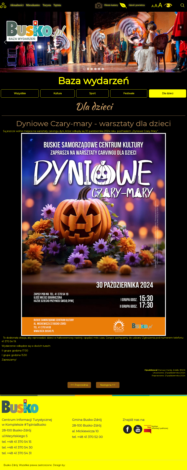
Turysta (47, 5)
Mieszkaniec (33, 5)
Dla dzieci (167, 93)
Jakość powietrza (137, 5)
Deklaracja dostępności (85, 445)
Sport (92, 93)
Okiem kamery (111, 5)
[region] (93, 42)
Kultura (57, 93)
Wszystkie (20, 93)
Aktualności (17, 5)
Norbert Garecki (75, 465)
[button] (181, 42)
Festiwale (128, 93)
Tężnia (57, 5)
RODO (76, 442)
